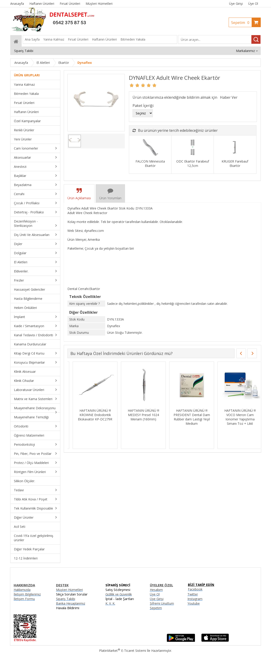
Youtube (193, 603)
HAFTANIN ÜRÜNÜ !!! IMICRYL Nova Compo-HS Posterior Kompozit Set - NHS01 (186, 417)
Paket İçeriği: (143, 105)
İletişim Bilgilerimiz (27, 594)
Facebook (195, 589)
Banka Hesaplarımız (70, 603)
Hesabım (156, 590)
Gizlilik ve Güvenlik (118, 594)
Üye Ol (253, 3)
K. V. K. (110, 603)
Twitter (192, 594)
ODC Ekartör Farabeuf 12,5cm (192, 163)
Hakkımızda (22, 590)
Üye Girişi (236, 3)
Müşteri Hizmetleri (69, 590)
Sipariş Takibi (65, 599)
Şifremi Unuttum (162, 603)
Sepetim (241, 22)
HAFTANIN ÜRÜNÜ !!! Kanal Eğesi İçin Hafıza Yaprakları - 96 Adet (234, 414)
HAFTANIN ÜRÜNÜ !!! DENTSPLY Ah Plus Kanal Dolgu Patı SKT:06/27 (138, 414)
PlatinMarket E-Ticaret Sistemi (122, 650)
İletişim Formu (24, 599)
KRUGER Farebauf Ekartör (235, 163)
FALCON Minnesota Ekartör (150, 163)
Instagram (194, 599)
